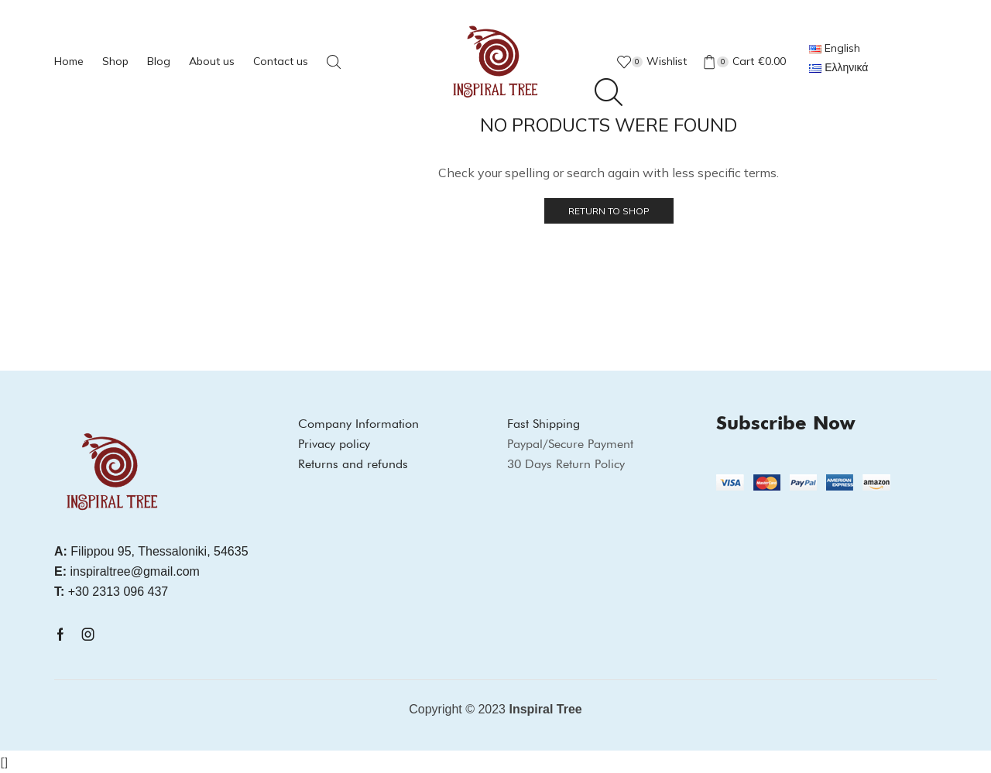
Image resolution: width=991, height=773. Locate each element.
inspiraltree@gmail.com (127, 571)
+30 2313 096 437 (111, 591)
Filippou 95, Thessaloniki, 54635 (151, 551)
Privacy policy (334, 443)
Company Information (358, 423)
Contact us (280, 61)
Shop (115, 61)
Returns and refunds (353, 464)
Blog (158, 61)
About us (212, 61)
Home (69, 61)
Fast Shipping (543, 423)
